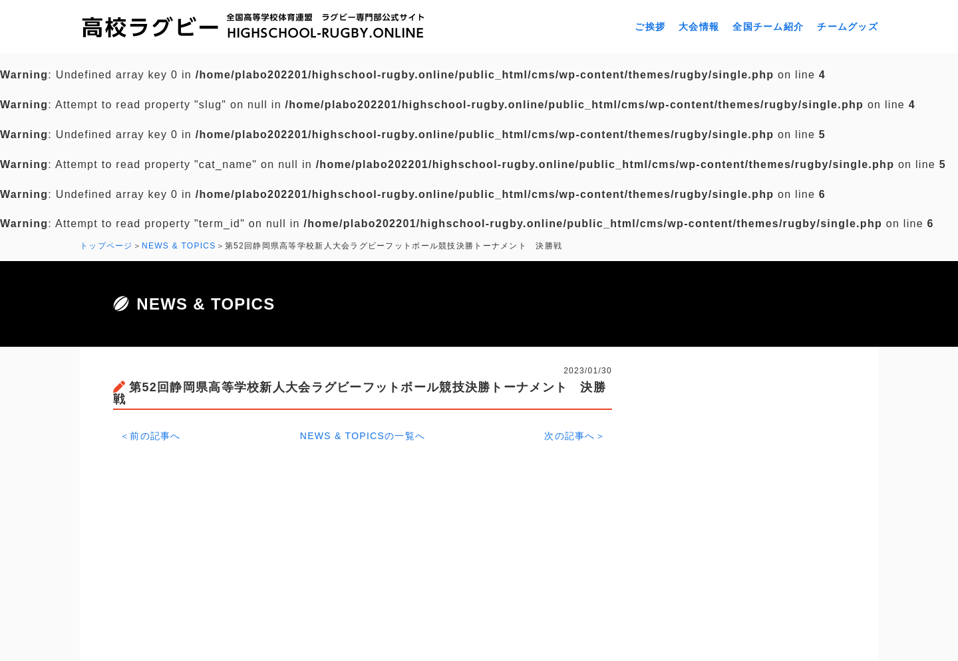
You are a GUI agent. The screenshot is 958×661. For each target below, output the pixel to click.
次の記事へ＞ (574, 435)
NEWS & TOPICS (179, 245)
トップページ (106, 245)
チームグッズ (847, 26)
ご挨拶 (650, 26)
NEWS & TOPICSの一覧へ (363, 435)
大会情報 (699, 26)
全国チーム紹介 (768, 26)
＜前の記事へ (150, 435)
